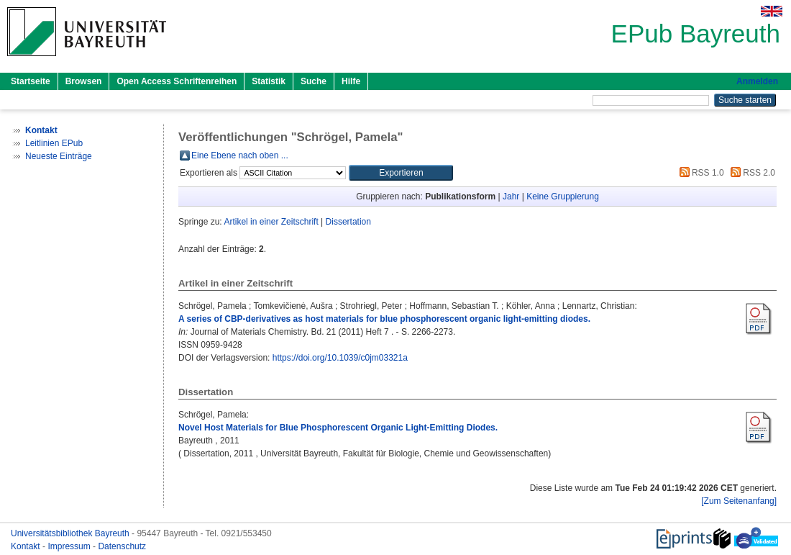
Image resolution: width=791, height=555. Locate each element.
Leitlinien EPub (54, 143)
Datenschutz (122, 546)
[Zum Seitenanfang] (739, 501)
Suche (313, 81)
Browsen (83, 81)
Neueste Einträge (58, 156)
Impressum (70, 546)
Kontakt (26, 546)
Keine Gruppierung (562, 196)
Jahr (511, 196)
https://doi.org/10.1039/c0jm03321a (340, 358)
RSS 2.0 (750, 173)
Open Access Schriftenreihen (176, 81)
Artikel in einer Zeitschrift (271, 222)
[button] (401, 173)
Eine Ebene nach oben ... (239, 155)
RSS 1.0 (699, 173)
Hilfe (351, 81)
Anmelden (757, 81)
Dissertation (348, 222)
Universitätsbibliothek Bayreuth (71, 533)
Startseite (30, 81)
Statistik (268, 81)
